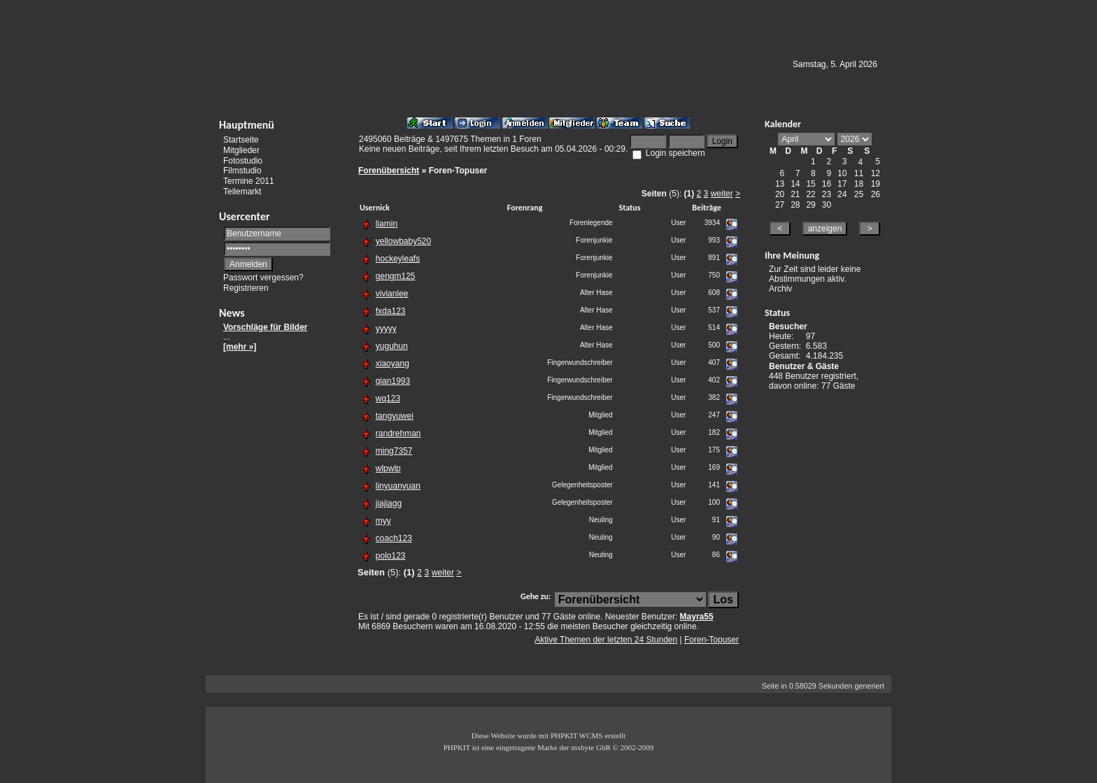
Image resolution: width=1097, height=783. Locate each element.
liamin (386, 224)
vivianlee (392, 294)
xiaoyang (392, 363)
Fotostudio (242, 160)
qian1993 (393, 381)
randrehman (398, 433)
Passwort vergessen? (263, 277)
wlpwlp (388, 468)
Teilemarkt (242, 191)
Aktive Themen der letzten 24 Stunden (606, 640)
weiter (722, 194)
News (232, 312)
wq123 (388, 398)
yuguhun (392, 346)
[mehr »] (239, 347)
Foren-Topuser (711, 640)
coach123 (394, 538)
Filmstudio (242, 170)
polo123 (391, 556)
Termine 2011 (248, 181)
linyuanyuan (398, 486)
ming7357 (394, 451)
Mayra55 (697, 617)
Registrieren (246, 288)
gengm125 (396, 276)
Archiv (780, 289)
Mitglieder (241, 150)
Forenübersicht (388, 170)
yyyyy (386, 328)
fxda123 (391, 311)
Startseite (241, 140)
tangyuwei (394, 416)
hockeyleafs (398, 259)
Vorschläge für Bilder (265, 327)
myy (383, 521)
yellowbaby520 (403, 241)
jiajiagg (389, 503)
